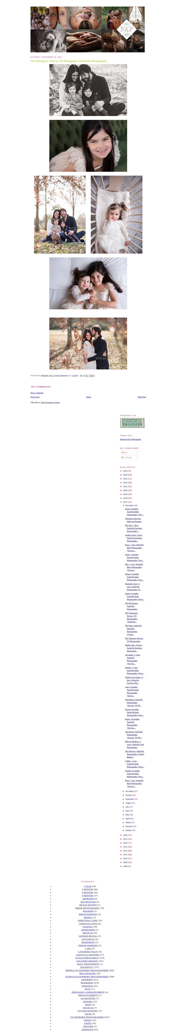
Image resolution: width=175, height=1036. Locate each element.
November (130, 791)
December (130, 505)
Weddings (88, 1030)
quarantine (88, 998)
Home (88, 397)
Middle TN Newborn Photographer (87, 970)
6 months (87, 893)
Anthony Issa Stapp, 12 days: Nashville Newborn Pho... (134, 680)
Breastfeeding (88, 914)
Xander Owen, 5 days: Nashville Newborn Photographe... (133, 538)
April (128, 819)
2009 (125, 862)
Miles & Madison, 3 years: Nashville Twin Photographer (134, 744)
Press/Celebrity (88, 995)
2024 (125, 475)
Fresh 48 (88, 933)
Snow (88, 1005)
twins (87, 1023)
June (128, 811)
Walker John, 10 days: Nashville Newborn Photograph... (133, 648)
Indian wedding (88, 945)
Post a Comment (37, 393)
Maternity (86, 967)
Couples (88, 927)
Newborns (87, 983)
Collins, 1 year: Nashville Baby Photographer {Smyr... (134, 764)
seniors (87, 1002)
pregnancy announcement (88, 992)
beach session (88, 905)
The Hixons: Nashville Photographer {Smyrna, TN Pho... (134, 735)
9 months (87, 896)
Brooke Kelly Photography (130, 439)
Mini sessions (87, 973)
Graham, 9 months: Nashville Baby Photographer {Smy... (134, 774)
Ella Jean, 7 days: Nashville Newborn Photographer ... (133, 528)
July (127, 807)
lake (88, 949)
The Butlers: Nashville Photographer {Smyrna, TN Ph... (134, 703)
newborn (87, 980)
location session (87, 961)
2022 (125, 483)
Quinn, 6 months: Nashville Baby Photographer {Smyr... (134, 596)
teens (88, 1014)
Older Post (142, 397)
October (129, 795)
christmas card (87, 921)
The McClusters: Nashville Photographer (131, 606)
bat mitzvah (88, 902)
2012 (125, 851)
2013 (125, 847)
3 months (87, 889)
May (128, 815)
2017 (125, 502)
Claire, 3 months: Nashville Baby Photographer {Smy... (134, 558)
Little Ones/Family (87, 958)
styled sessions (87, 1011)
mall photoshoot (88, 964)
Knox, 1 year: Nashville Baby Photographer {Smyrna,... (134, 548)
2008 (125, 866)
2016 (125, 835)
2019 (125, 494)
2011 (125, 855)
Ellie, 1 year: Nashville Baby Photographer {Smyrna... (134, 567)
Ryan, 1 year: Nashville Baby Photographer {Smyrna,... (134, 783)
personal (87, 986)
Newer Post (35, 397)
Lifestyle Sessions (87, 955)
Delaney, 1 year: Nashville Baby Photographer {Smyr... (134, 670)
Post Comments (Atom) (50, 402)
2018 (125, 498)
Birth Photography (88, 908)
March (128, 822)
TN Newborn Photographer (87, 1017)
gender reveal (88, 936)
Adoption (88, 899)
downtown (88, 930)
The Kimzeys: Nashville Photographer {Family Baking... (134, 754)
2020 (125, 490)
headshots (88, 942)
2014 (125, 843)
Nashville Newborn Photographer (87, 977)
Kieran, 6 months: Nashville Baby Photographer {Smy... (134, 712)
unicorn (88, 1026)
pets (87, 989)
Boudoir (88, 911)
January (129, 830)
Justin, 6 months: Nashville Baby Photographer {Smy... (134, 512)
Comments (127, 457)
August (129, 803)
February (129, 826)
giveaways (88, 939)
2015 (125, 839)
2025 (125, 471)
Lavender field (87, 952)
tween (88, 1020)
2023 (125, 479)
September (130, 799)
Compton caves (88, 924)
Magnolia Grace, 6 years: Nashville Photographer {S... (133, 587)
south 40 (88, 1008)
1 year (88, 886)
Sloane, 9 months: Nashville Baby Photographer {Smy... (134, 577)
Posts (125, 452)
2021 (125, 486)
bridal (88, 917)
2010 (125, 858)
